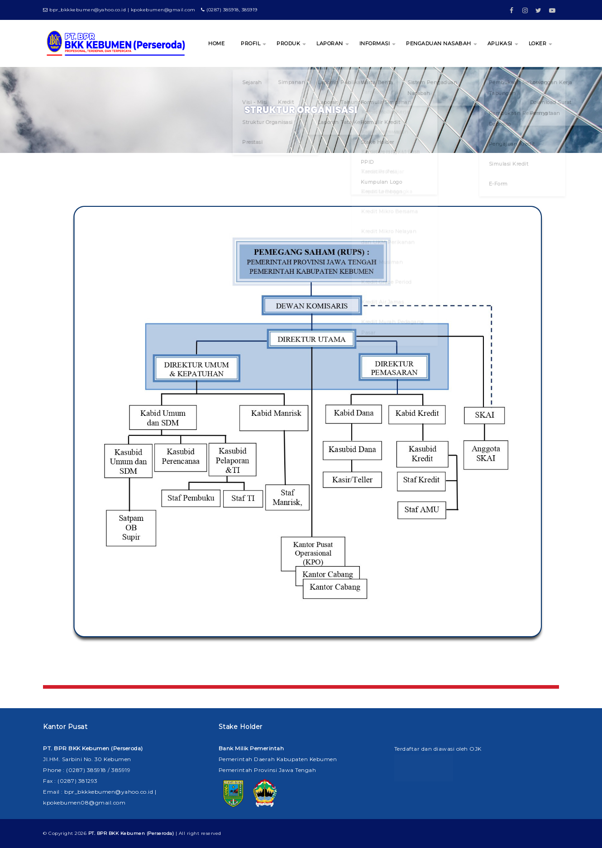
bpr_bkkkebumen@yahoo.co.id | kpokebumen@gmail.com (119, 10)
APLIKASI (499, 43)
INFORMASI (374, 43)
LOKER (538, 43)
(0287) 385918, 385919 (229, 10)
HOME (216, 43)
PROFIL (250, 43)
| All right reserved (154, 833)
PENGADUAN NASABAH (438, 43)
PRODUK (288, 43)
